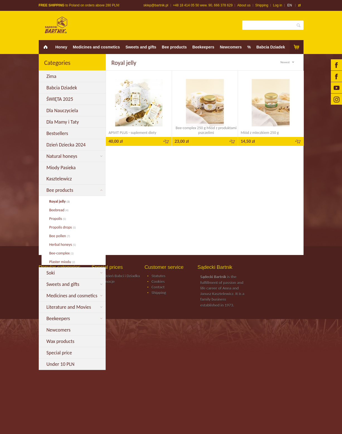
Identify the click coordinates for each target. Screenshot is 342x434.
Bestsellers (58, 133)
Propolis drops (62, 227)
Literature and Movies (69, 307)
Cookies (158, 396)
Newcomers (231, 47)
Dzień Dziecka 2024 (67, 145)
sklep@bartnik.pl (156, 5)
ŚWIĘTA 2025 (60, 99)
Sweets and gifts (140, 47)
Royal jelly (59, 201)
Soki (51, 273)
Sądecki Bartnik (213, 391)
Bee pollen (59, 236)
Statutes (159, 391)
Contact (158, 402)
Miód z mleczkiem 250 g (260, 132)
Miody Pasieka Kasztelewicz (61, 173)
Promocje (107, 396)
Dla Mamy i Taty (64, 122)
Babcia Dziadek (270, 47)
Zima (52, 76)
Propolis (57, 218)
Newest (288, 62)
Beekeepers (203, 47)
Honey (61, 47)
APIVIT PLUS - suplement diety (132, 132)
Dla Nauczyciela (64, 110)
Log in (277, 5)
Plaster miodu (62, 261)
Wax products (61, 341)
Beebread (59, 210)
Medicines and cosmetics (96, 47)
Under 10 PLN (61, 364)
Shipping (261, 5)
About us (243, 5)
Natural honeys (63, 156)
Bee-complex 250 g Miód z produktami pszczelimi (206, 130)
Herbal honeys (62, 244)
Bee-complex (61, 253)
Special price (60, 353)
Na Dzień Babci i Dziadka (119, 391)
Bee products (174, 47)
